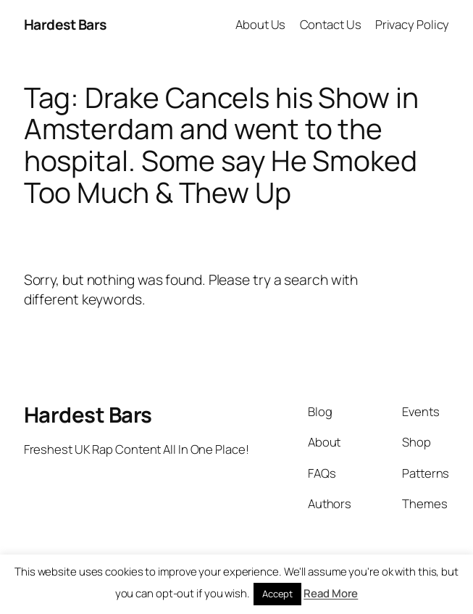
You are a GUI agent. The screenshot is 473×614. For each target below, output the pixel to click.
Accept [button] (277, 593)
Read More (331, 593)
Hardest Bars (65, 24)
